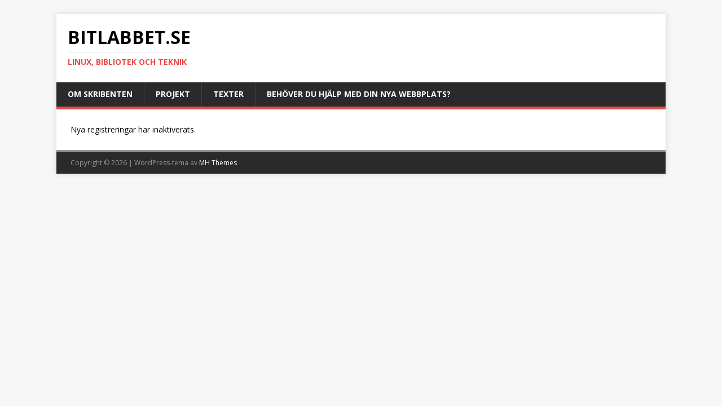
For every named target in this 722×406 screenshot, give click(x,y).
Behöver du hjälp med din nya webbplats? (359, 94)
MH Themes (218, 162)
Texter (228, 94)
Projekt (173, 94)
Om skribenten (100, 94)
